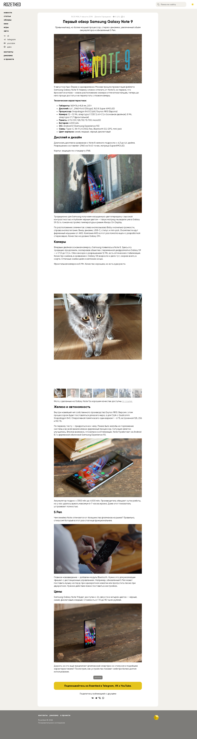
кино (6, 23)
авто (6, 31)
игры (6, 27)
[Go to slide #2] (73, 393)
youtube (11, 43)
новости (8, 12)
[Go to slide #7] (138, 393)
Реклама (8, 55)
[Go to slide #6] (125, 393)
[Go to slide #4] (99, 393)
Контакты (8, 52)
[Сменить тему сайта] (192, 4)
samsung (98, 677)
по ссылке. (127, 401)
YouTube (126, 685)
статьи (7, 16)
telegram (11, 39)
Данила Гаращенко (103, 17)
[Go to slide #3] (86, 393)
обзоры (7, 20)
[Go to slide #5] (112, 393)
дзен (9, 47)
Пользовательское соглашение (51, 723)
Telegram (108, 685)
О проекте (9, 59)
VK (116, 685)
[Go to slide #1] (60, 393)
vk (8, 36)
